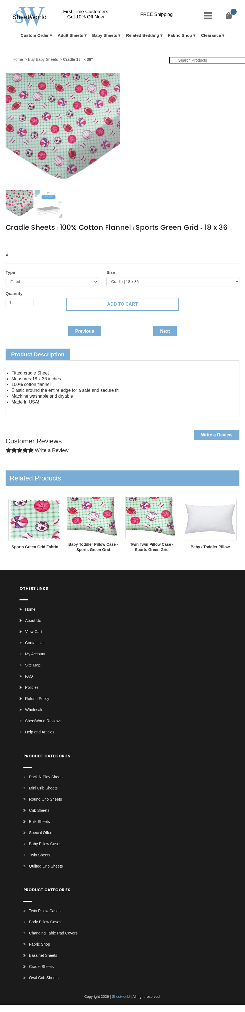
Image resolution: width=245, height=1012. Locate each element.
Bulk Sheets (39, 821)
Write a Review (216, 435)
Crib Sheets (39, 810)
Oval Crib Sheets (44, 977)
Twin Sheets (39, 855)
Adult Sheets (70, 35)
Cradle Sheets (41, 966)
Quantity (14, 293)
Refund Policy (37, 698)
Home (18, 59)
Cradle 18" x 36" (78, 59)
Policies (31, 687)
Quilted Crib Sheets (46, 866)
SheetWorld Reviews (43, 721)
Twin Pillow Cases (44, 911)
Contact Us (34, 643)
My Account (35, 654)
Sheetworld (121, 996)
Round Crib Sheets (45, 799)
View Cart (33, 631)
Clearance (211, 35)
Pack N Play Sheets (46, 777)
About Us (33, 620)
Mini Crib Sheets (43, 788)
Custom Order (35, 35)
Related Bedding (142, 35)
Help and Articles (39, 732)
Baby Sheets (104, 35)
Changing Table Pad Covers (53, 933)
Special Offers (41, 832)
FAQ (29, 676)
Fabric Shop (180, 35)
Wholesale (34, 709)
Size (110, 272)
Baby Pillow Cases (45, 844)
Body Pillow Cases (45, 922)
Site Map (32, 665)
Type (10, 272)
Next (165, 331)
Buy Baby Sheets (43, 59)
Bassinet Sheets (43, 955)
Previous (84, 331)
